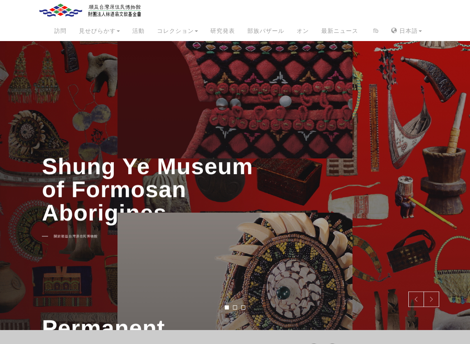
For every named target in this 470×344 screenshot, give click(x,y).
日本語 (406, 31)
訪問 (60, 31)
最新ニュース (339, 31)
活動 (138, 31)
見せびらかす (99, 31)
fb (376, 31)
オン (303, 31)
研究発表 (222, 31)
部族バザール (265, 31)
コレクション (177, 31)
